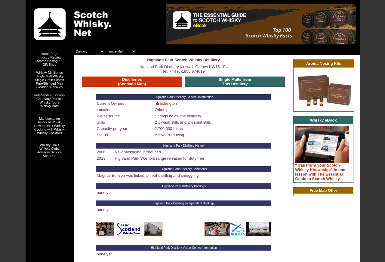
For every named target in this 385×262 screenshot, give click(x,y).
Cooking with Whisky (49, 129)
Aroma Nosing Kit (50, 61)
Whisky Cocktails (49, 133)
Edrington (168, 103)
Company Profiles (49, 99)
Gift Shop (50, 64)
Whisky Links (49, 145)
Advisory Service (49, 152)
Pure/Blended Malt (49, 83)
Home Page (49, 54)
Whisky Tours (49, 102)
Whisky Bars (49, 106)
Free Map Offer (323, 190)
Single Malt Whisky (49, 76)
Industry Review (49, 57)
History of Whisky (49, 122)
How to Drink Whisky (49, 126)
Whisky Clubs (49, 148)
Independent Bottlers (49, 95)
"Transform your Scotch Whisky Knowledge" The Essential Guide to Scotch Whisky (320, 172)
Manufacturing (49, 118)
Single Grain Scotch (49, 80)
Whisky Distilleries (49, 72)
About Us (49, 156)
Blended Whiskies (49, 87)
